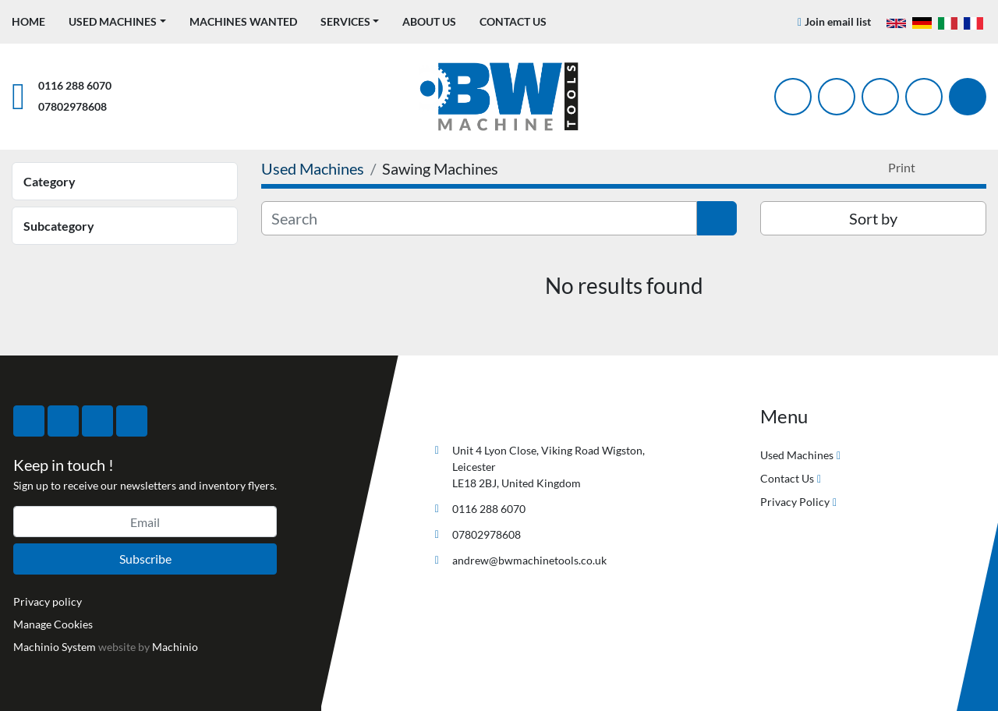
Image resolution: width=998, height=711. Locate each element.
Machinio (175, 646)
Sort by (873, 218)
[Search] (967, 96)
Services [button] (345, 21)
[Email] (145, 521)
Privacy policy (47, 601)
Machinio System (54, 646)
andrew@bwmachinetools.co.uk (529, 560)
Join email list (838, 21)
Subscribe (145, 558)
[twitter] (836, 96)
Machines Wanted (243, 21)
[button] (117, 21)
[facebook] (793, 96)
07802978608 (72, 106)
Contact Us (513, 21)
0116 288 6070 (74, 85)
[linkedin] (924, 96)
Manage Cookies (53, 624)
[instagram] (880, 96)
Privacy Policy (795, 501)
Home (28, 21)
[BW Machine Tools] (478, 413)
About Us (429, 21)
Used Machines (113, 21)
